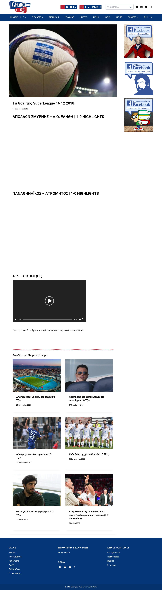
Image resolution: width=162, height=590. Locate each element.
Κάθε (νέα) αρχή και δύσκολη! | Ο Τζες (89, 454)
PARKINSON (54, 17)
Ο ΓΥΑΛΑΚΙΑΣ (15, 573)
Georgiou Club (113, 552)
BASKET (119, 17)
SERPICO (13, 552)
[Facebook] (137, 7)
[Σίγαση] (79, 319)
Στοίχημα (111, 565)
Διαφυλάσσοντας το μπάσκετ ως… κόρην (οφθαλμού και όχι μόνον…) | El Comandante (88, 515)
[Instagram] (141, 7)
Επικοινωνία (64, 552)
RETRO (96, 17)
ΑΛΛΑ (11, 565)
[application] (49, 301)
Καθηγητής (14, 561)
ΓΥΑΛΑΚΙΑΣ (69, 17)
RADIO (107, 17)
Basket (110, 561)
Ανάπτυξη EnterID (90, 587)
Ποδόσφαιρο (113, 557)
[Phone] (151, 7)
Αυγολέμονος (15, 557)
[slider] (47, 319)
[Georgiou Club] (20, 7)
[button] (49, 301)
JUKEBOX (83, 17)
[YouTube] (146, 7)
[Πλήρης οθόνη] (83, 319)
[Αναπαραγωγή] (15, 319)
